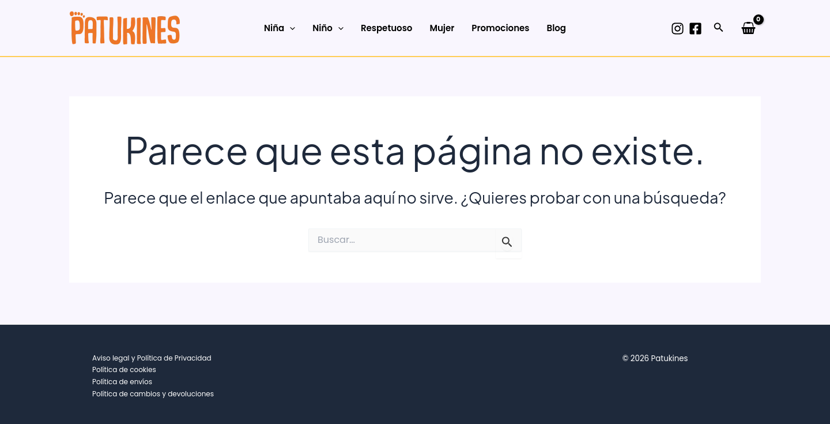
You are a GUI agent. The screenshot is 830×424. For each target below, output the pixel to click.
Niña (279, 28)
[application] (289, 28)
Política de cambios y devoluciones (153, 394)
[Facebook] (695, 28)
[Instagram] (677, 28)
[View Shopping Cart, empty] (748, 28)
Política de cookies (124, 369)
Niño (328, 28)
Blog (556, 28)
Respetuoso (387, 28)
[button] (719, 28)
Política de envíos (122, 382)
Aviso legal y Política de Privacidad (152, 358)
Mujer (441, 28)
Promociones (500, 28)
